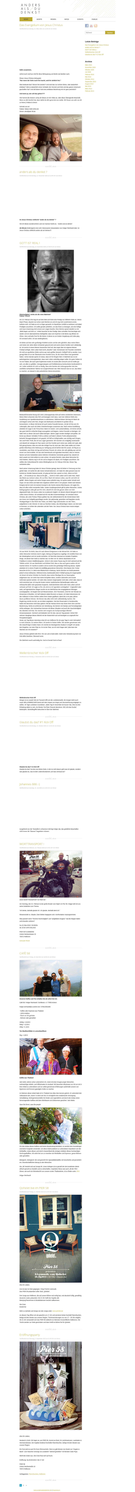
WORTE (39, 19)
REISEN (53, 19)
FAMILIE (94, 19)
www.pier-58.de (25, 941)
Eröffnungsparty (30, 1335)
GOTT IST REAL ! (30, 243)
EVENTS (80, 19)
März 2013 (88, 89)
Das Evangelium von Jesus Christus (41, 25)
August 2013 (89, 84)
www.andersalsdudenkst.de (43, 1490)
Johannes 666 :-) (30, 784)
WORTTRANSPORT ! (32, 844)
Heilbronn (42, 1474)
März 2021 (88, 65)
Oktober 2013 (89, 79)
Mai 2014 (88, 77)
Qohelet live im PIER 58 (34, 1188)
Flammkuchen (33, 1474)
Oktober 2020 (89, 70)
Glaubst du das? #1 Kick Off (36, 722)
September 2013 (90, 81)
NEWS (26, 19)
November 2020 (90, 67)
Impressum (56, 1490)
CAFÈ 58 (25, 953)
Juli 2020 (88, 72)
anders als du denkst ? (33, 172)
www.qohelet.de (58, 1311)
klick (78, 1171)
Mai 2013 (88, 86)
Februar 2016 (89, 74)
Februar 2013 (89, 91)
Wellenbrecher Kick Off (34, 653)
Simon (55, 29)
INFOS (66, 19)
